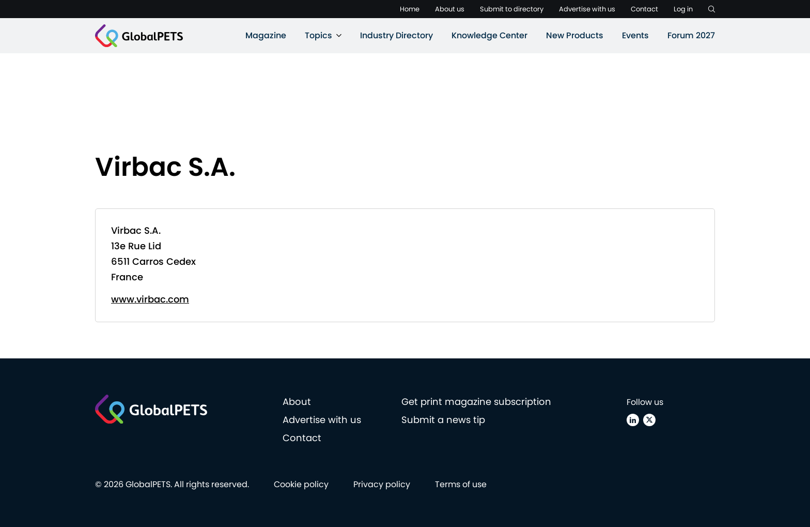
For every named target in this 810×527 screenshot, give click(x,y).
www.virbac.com (150, 299)
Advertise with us (587, 9)
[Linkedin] (633, 420)
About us (449, 9)
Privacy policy (381, 484)
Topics (318, 35)
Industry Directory (396, 35)
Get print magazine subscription (476, 401)
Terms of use (461, 484)
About (297, 401)
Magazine (265, 35)
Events (635, 35)
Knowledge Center (489, 35)
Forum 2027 (691, 35)
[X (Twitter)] (649, 420)
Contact (644, 9)
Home (409, 9)
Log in (683, 9)
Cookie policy (301, 484)
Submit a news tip (443, 419)
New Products (574, 35)
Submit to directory (511, 9)
